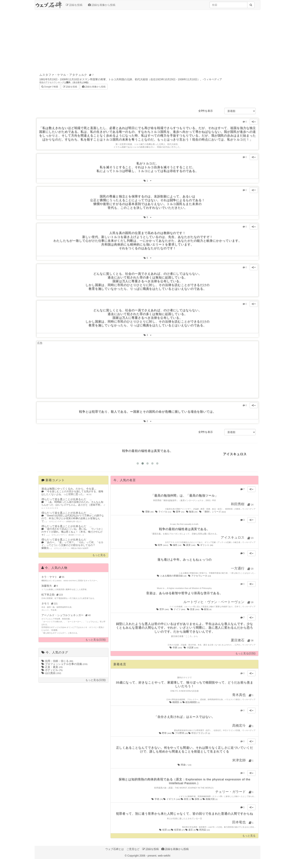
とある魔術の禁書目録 (172, 575)
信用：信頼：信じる (57, 660)
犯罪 (165, 829)
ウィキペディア (213, 79)
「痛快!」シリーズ (212, 511)
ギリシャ (205, 545)
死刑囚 (203, 829)
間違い (184, 764)
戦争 (162, 545)
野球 (165, 733)
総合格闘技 (191, 702)
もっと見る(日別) (95, 639)
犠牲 (176, 545)
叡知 (206, 609)
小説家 (191, 647)
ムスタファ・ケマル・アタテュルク (67, 74)
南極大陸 (210, 799)
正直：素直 (52, 666)
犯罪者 (178, 829)
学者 (157, 799)
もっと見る (99, 555)
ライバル (163, 511)
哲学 (162, 609)
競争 (179, 511)
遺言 (190, 829)
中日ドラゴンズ (199, 733)
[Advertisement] (147, 40)
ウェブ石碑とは (114, 849)
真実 (189, 545)
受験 (148, 511)
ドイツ (178, 609)
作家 (176, 647)
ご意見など (133, 849)
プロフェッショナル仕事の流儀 (64, 663)
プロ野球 (180, 733)
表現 (186, 799)
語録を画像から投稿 (101, 4)
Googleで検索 (49, 86)
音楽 (193, 609)
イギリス (172, 799)
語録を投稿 (74, 4)
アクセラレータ (199, 575)
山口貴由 (51, 672)
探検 (197, 799)
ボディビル (52, 669)
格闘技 (175, 702)
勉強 (192, 511)
